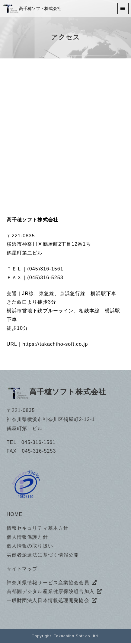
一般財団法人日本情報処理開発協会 (48, 600)
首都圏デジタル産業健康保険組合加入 (50, 591)
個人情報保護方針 (27, 537)
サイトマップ (22, 568)
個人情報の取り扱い (30, 545)
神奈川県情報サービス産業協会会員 (48, 582)
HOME (14, 514)
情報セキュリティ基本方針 (38, 528)
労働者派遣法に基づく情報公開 (43, 554)
